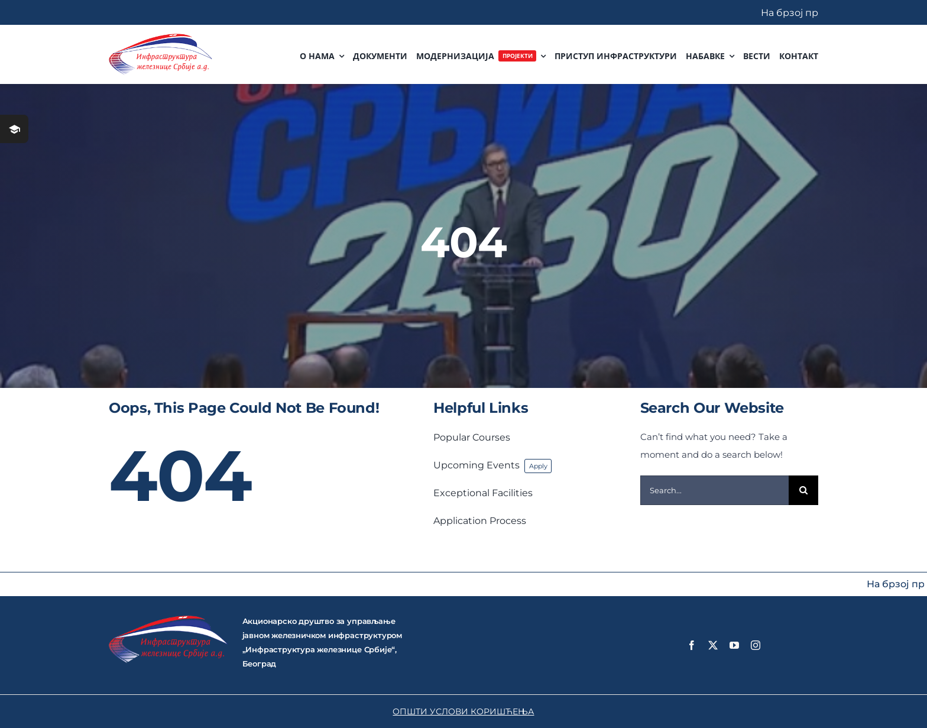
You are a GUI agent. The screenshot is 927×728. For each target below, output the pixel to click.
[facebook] (691, 645)
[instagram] (755, 645)
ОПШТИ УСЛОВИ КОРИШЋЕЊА (463, 711)
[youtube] (734, 645)
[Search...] (714, 490)
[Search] (803, 490)
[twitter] (713, 645)
